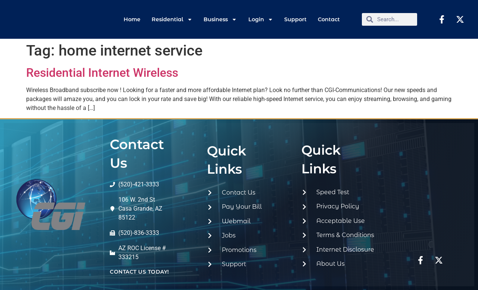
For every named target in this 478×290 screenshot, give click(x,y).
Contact (329, 19)
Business (220, 19)
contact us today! (139, 271)
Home (132, 19)
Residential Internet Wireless (102, 73)
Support (295, 19)
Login (260, 19)
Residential (172, 19)
